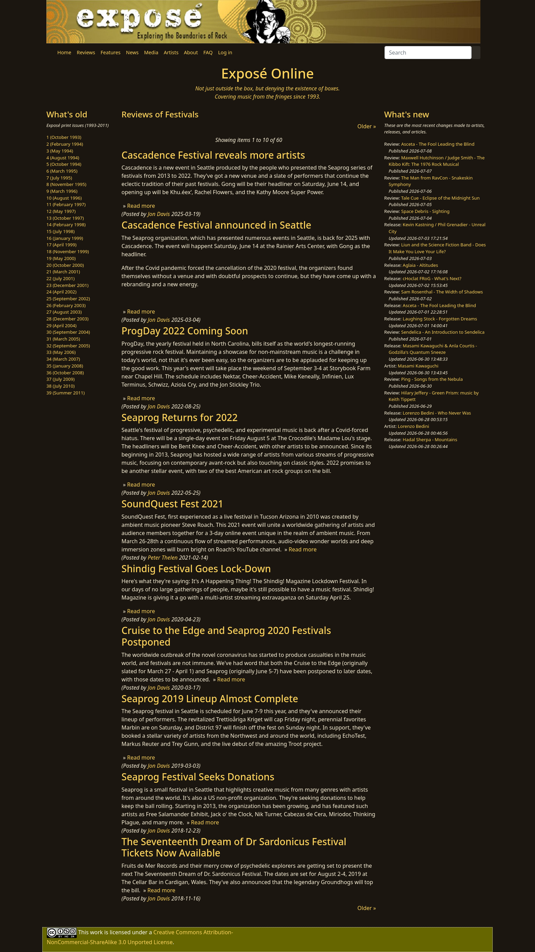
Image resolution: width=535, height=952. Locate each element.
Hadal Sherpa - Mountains (430, 439)
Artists (171, 52)
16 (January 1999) (64, 238)
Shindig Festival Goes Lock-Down (196, 568)
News (132, 52)
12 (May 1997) (61, 211)
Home (64, 52)
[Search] (428, 52)
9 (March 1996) (61, 191)
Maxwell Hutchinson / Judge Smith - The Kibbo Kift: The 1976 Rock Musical (437, 161)
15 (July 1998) (60, 231)
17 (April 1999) (61, 245)
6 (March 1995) (61, 171)
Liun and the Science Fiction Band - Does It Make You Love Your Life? (437, 248)
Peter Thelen (163, 557)
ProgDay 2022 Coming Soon (184, 330)
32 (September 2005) (68, 346)
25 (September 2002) (68, 298)
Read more (141, 206)
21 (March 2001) (63, 272)
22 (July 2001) (60, 278)
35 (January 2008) (64, 366)
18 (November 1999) (67, 251)
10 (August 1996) (64, 198)
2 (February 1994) (64, 144)
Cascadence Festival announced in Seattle (216, 224)
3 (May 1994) (59, 151)
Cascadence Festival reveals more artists (213, 154)
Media (151, 52)
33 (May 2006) (61, 352)
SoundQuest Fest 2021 (172, 503)
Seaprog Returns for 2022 (179, 417)
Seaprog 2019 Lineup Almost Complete (209, 698)
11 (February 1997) (66, 204)
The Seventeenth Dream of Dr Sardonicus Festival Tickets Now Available (233, 847)
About (191, 52)
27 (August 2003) (64, 312)
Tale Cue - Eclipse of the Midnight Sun (440, 198)
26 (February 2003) (66, 305)
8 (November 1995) (66, 184)
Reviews (86, 52)
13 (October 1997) (65, 218)
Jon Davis (159, 214)
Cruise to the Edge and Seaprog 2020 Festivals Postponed (226, 636)
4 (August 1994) (62, 158)
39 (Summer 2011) (65, 393)
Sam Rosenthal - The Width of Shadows (442, 292)
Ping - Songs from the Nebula (432, 379)
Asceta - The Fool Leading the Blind (438, 144)
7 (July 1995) (59, 178)
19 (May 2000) (61, 258)
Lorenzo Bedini (413, 426)
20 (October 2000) (65, 265)
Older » (367, 126)
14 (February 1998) (66, 224)
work (96, 932)
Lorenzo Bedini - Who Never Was (437, 413)
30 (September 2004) (68, 332)
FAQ (208, 52)
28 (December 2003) (67, 319)
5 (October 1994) (63, 164)
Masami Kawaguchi (418, 366)
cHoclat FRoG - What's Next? (432, 278)
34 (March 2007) (63, 359)
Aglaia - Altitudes (420, 265)
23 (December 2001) (67, 285)
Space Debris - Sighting (425, 211)
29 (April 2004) (61, 325)
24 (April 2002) (61, 292)
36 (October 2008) (65, 373)
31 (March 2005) (63, 339)
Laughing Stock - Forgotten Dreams (440, 319)
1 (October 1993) (63, 137)
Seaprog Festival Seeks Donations (197, 776)
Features (110, 52)
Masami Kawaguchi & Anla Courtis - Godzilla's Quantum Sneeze (433, 349)
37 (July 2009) (60, 379)
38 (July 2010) (60, 386)
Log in (225, 52)
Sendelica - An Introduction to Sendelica (443, 332)
